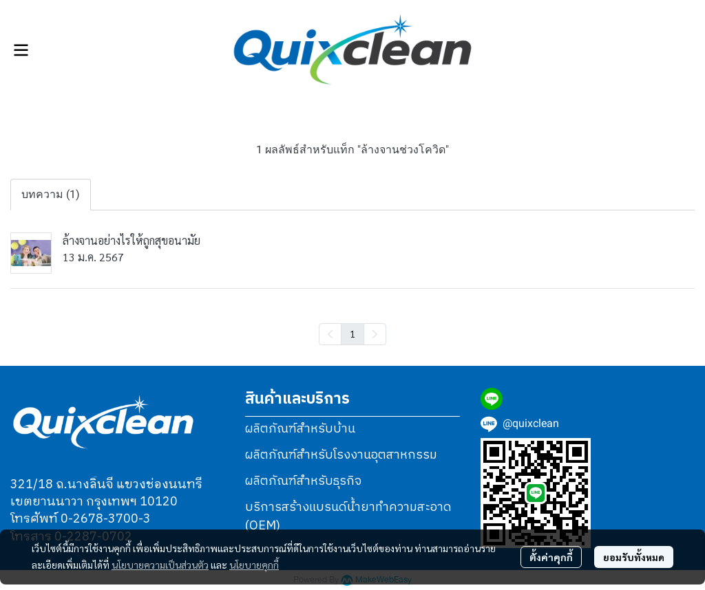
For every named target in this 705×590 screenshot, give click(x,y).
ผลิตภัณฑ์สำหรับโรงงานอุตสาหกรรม (341, 455)
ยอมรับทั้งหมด (633, 557)
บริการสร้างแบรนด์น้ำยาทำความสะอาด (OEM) (348, 516)
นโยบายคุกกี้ (254, 564)
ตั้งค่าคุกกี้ (551, 557)
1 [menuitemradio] (352, 333)
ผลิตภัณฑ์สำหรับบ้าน (300, 429)
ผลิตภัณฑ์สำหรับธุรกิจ (303, 481)
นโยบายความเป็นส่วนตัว (160, 564)
